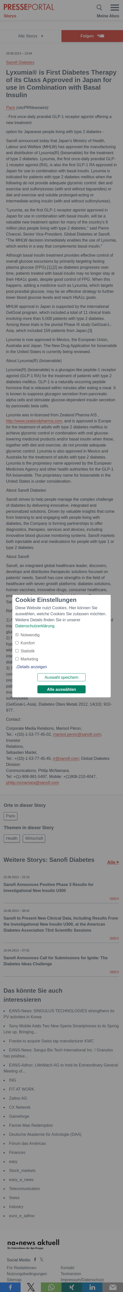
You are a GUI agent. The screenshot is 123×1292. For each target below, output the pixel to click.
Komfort (28, 643)
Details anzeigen (32, 667)
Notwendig (30, 635)
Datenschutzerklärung (34, 626)
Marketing (29, 659)
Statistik (28, 651)
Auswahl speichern (61, 677)
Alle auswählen (61, 689)
